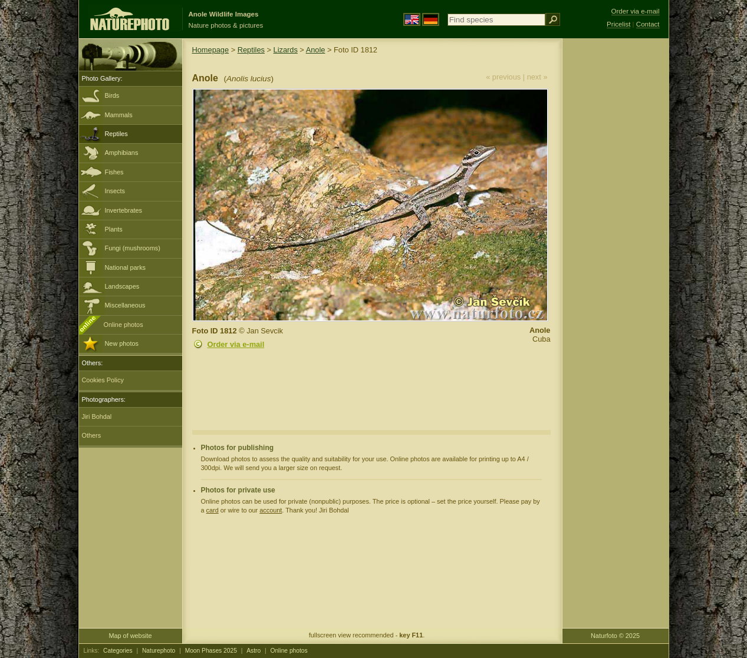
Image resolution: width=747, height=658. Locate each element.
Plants (114, 229)
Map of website (130, 635)
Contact (648, 24)
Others (91, 435)
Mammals (119, 114)
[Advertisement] (615, 227)
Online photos (123, 324)
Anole (315, 49)
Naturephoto (158, 650)
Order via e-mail (236, 344)
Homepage (210, 49)
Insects (115, 190)
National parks (125, 267)
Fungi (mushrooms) (132, 248)
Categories (118, 650)
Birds (112, 95)
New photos (122, 343)
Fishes (114, 172)
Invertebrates (123, 210)
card (212, 510)
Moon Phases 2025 (211, 650)
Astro (253, 650)
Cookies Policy (103, 379)
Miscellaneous (125, 305)
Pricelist (618, 24)
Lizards (286, 49)
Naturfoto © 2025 (615, 635)
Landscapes (122, 286)
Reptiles (116, 133)
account (270, 510)
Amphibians (122, 152)
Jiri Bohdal (97, 416)
